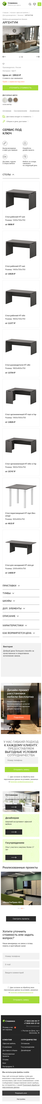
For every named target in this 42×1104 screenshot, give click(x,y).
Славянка (9, 1021)
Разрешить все (21, 1093)
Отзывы (5, 1059)
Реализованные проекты (9, 1055)
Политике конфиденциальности (21, 782)
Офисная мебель (9, 1043)
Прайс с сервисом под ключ (14, 82)
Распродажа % (8, 1066)
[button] (4, 56)
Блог (4, 1063)
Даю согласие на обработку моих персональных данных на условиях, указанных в (21, 779)
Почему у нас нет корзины (8, 1028)
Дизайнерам (34, 111)
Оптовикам (7, 111)
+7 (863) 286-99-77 (31, 1021)
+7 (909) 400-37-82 (31, 1023)
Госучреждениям (20, 111)
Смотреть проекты (21, 919)
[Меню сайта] (39, 4)
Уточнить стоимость (20, 88)
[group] (21, 39)
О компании (7, 1047)
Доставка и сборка (10, 1050)
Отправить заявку (21, 769)
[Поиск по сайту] (30, 4)
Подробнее (19, 717)
